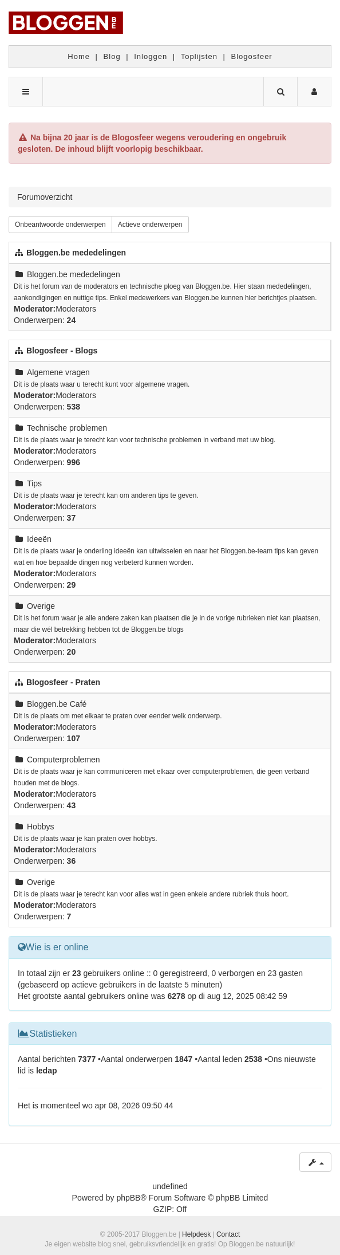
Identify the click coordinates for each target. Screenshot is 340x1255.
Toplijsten (199, 56)
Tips (34, 483)
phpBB (128, 1197)
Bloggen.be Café (56, 704)
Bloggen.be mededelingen (76, 252)
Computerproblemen (63, 759)
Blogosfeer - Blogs (61, 350)
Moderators (76, 308)
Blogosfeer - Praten (63, 682)
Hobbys (40, 826)
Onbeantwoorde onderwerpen (60, 225)
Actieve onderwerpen (150, 225)
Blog (112, 56)
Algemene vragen (58, 372)
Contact (228, 1234)
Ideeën (39, 539)
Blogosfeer (251, 56)
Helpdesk (196, 1234)
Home (79, 56)
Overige (41, 606)
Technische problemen (67, 427)
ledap (46, 1070)
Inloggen (150, 56)
